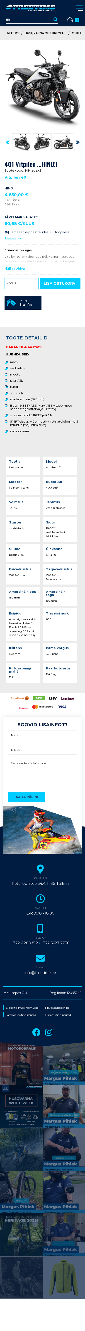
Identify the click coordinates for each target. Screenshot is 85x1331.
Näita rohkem (16, 268)
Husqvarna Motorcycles (46, 33)
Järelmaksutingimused (21, 1015)
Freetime (13, 33)
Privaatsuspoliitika (57, 1007)
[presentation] (7, 142)
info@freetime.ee (40, 973)
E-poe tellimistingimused (22, 1007)
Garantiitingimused (58, 1015)
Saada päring (13, 238)
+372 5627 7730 (55, 943)
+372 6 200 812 (24, 943)
